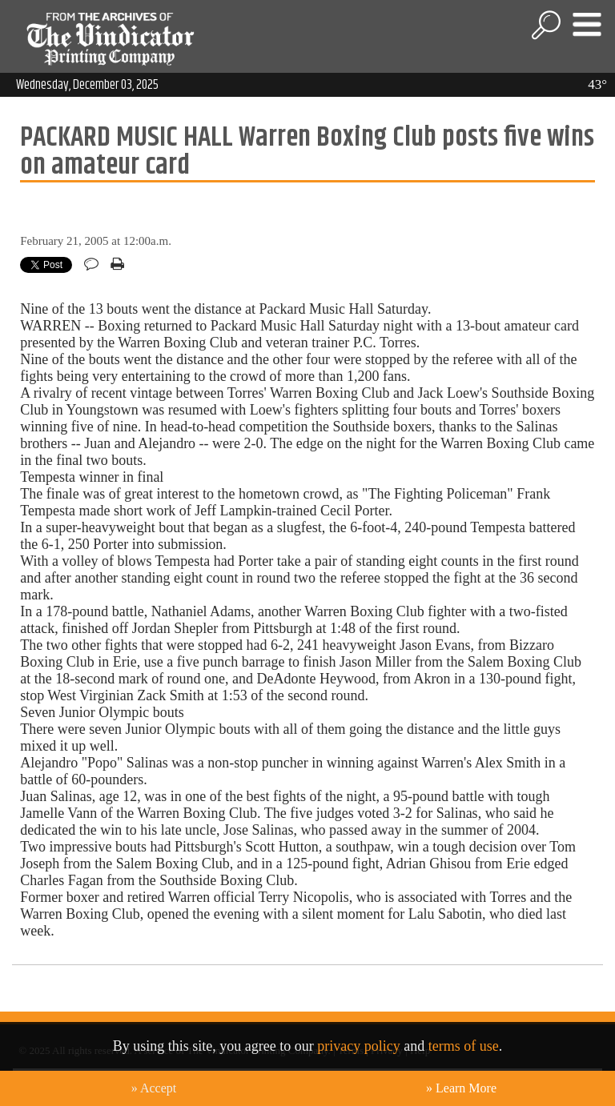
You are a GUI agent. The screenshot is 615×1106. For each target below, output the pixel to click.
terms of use (463, 1046)
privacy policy (358, 1046)
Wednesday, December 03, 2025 (87, 84)
